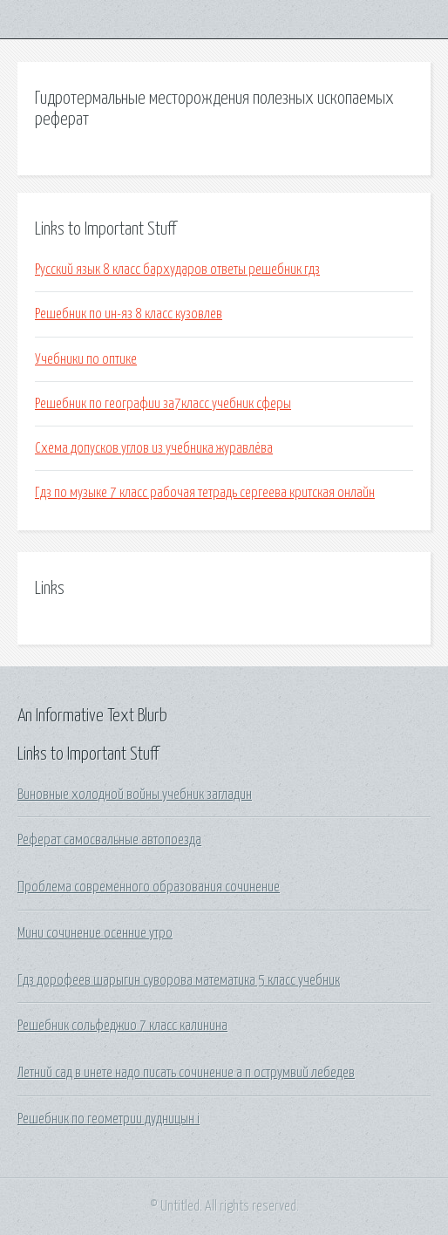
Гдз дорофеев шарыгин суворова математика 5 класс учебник (178, 980)
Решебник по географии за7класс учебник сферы (163, 404)
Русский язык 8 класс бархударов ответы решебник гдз (177, 269)
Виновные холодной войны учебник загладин (134, 795)
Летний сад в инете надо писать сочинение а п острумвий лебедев (186, 1073)
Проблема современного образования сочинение (148, 887)
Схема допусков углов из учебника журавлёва (154, 448)
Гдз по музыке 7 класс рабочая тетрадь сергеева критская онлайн (205, 493)
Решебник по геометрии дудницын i (108, 1119)
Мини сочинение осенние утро (95, 933)
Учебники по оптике (86, 359)
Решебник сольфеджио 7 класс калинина (122, 1026)
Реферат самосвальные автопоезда (109, 840)
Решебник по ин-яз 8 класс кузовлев (128, 314)
